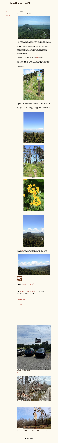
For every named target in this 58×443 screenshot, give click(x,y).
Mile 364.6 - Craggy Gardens (27, 284)
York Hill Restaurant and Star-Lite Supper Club (32, 430)
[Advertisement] (34, 314)
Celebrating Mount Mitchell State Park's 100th (27, 291)
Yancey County (9, 16)
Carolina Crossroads (20, 3)
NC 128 (37, 57)
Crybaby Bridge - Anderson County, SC (29, 402)
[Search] (50, 3)
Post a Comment (20, 304)
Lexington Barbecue (23, 371)
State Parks (8, 15)
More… (39, 6)
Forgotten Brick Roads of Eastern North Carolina (27, 6)
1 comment (21, 372)
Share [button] (7, 11)
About (14, 6)
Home (11, 6)
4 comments (21, 403)
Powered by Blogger (29, 438)
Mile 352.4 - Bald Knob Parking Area (29, 283)
